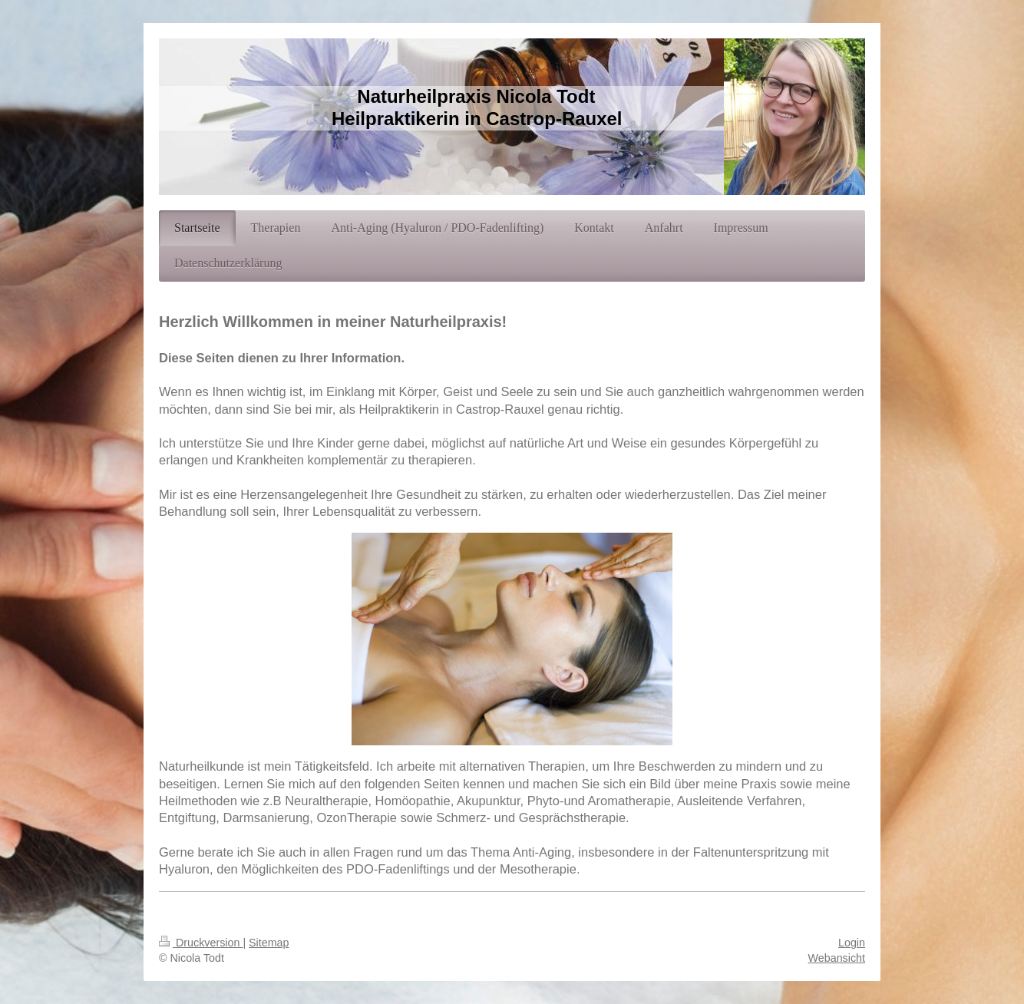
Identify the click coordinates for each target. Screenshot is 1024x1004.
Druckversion (201, 942)
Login (851, 942)
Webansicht (836, 958)
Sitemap (269, 942)
